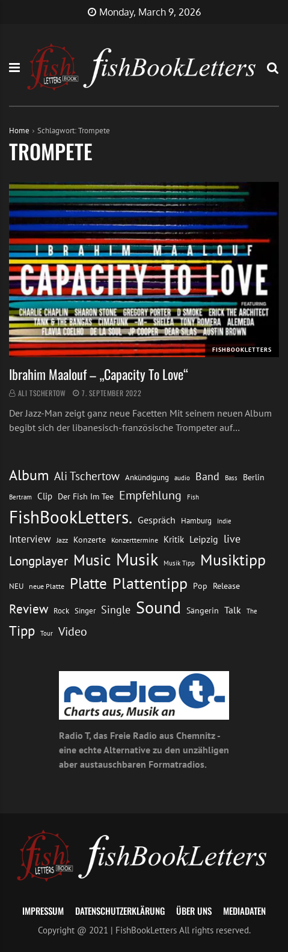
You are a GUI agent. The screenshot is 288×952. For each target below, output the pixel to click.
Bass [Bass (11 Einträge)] (231, 477)
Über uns (194, 910)
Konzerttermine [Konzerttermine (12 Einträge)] (134, 539)
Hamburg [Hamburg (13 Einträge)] (196, 521)
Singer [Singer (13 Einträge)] (85, 611)
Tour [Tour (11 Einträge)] (46, 632)
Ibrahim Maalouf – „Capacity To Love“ (98, 374)
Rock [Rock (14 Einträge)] (61, 610)
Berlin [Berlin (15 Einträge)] (254, 477)
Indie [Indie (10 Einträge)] (224, 521)
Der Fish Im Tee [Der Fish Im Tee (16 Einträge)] (86, 496)
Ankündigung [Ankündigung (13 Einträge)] (147, 477)
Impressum (43, 910)
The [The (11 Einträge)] (252, 610)
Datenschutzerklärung (120, 910)
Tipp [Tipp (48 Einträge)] (22, 630)
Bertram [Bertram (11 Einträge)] (20, 496)
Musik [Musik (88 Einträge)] (137, 559)
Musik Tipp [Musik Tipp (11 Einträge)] (179, 562)
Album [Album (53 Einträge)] (29, 475)
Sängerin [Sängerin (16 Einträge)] (202, 610)
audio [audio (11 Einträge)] (182, 477)
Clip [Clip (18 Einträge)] (44, 496)
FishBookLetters (242, 350)
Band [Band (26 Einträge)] (207, 476)
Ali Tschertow (42, 393)
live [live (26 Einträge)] (232, 539)
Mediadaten (244, 910)
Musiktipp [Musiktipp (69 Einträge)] (233, 559)
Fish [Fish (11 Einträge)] (193, 496)
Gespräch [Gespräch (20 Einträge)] (157, 520)
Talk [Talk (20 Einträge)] (232, 610)
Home (19, 130)
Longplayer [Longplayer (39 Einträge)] (38, 560)
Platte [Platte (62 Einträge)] (88, 583)
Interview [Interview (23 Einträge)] (30, 539)
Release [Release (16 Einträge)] (226, 585)
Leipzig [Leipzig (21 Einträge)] (203, 539)
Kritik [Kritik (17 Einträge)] (174, 539)
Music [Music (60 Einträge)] (92, 560)
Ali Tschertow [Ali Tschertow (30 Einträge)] (87, 475)
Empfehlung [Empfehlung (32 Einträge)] (150, 494)
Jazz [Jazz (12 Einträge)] (62, 539)
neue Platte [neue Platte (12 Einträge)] (46, 586)
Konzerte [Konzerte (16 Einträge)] (89, 539)
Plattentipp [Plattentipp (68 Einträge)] (150, 583)
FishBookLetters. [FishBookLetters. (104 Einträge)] (70, 516)
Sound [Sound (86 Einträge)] (158, 607)
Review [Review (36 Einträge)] (28, 609)
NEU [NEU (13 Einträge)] (16, 586)
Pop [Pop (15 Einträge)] (200, 585)
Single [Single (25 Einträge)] (115, 609)
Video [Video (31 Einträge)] (72, 631)
